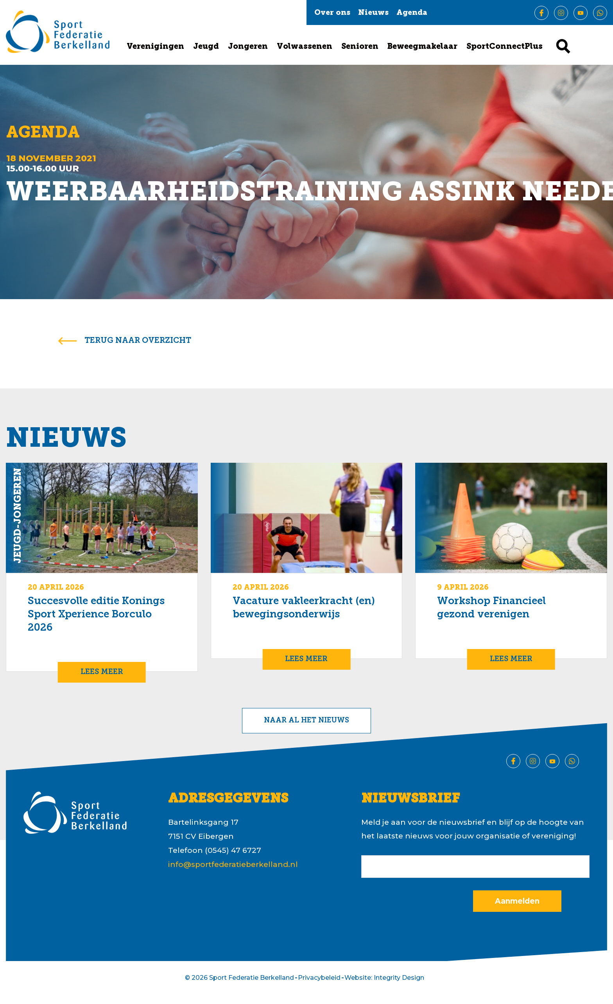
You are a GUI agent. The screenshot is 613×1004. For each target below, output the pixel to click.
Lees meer (102, 672)
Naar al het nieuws (306, 720)
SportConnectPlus (504, 47)
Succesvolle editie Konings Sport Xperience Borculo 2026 (96, 614)
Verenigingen (155, 47)
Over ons (332, 13)
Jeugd (206, 47)
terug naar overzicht (137, 341)
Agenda (411, 13)
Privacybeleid (319, 977)
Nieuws (373, 13)
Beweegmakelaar (422, 47)
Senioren (359, 47)
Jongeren (248, 47)
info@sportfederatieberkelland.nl (233, 864)
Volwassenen (304, 47)
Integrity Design (399, 977)
